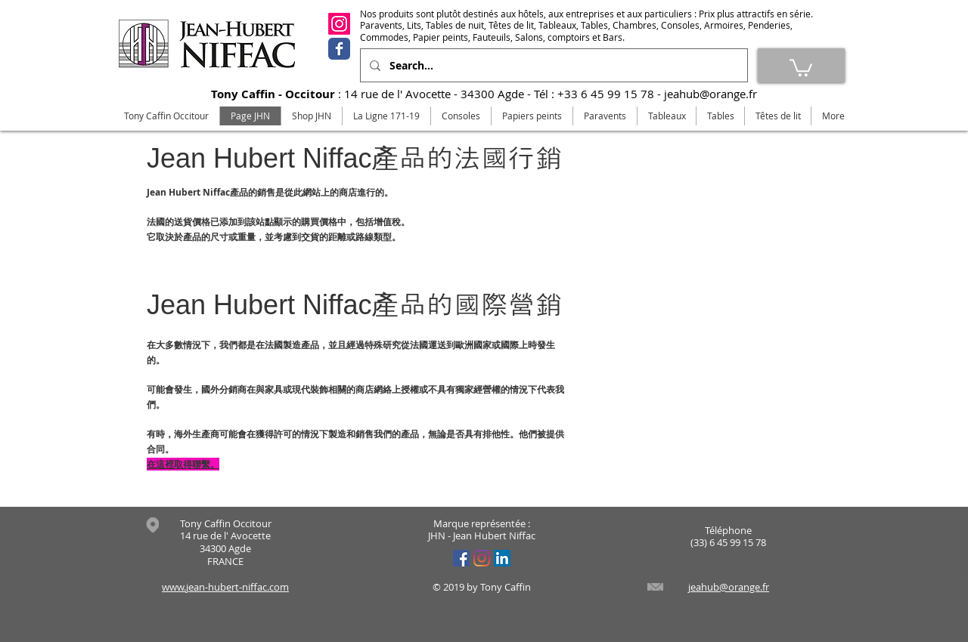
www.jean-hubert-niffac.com (225, 587)
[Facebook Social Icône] (461, 558)
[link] (801, 66)
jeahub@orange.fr (710, 93)
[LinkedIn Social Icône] (502, 558)
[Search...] (552, 65)
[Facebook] (339, 49)
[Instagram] (339, 24)
